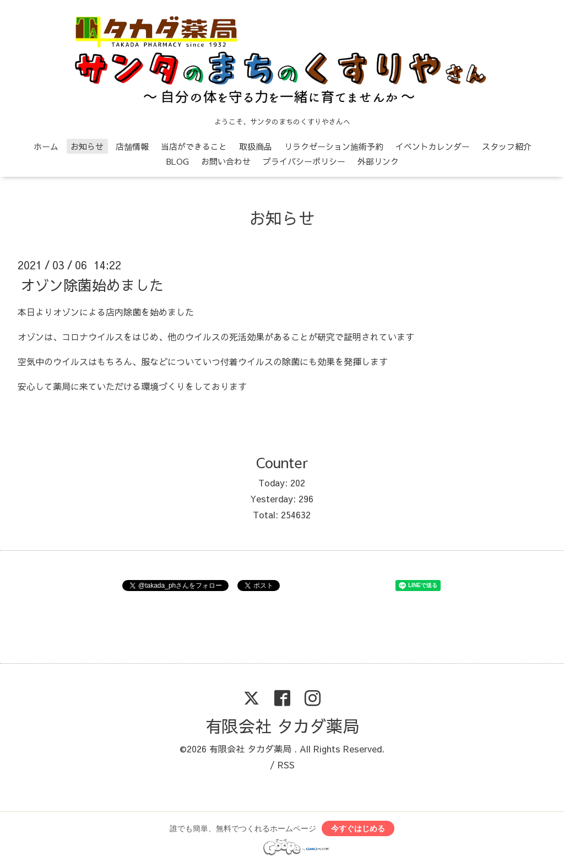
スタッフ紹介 (507, 146)
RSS (286, 764)
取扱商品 (255, 146)
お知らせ (87, 146)
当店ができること (194, 146)
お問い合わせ (226, 161)
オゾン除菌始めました (92, 284)
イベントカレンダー (432, 146)
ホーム (46, 146)
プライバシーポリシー (304, 161)
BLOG (177, 161)
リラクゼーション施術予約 (333, 146)
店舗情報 (132, 146)
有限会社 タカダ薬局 (282, 725)
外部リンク (378, 161)
